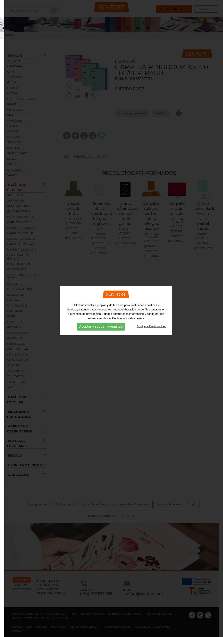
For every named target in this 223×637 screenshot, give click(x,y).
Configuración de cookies (151, 320)
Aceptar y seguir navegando (101, 321)
